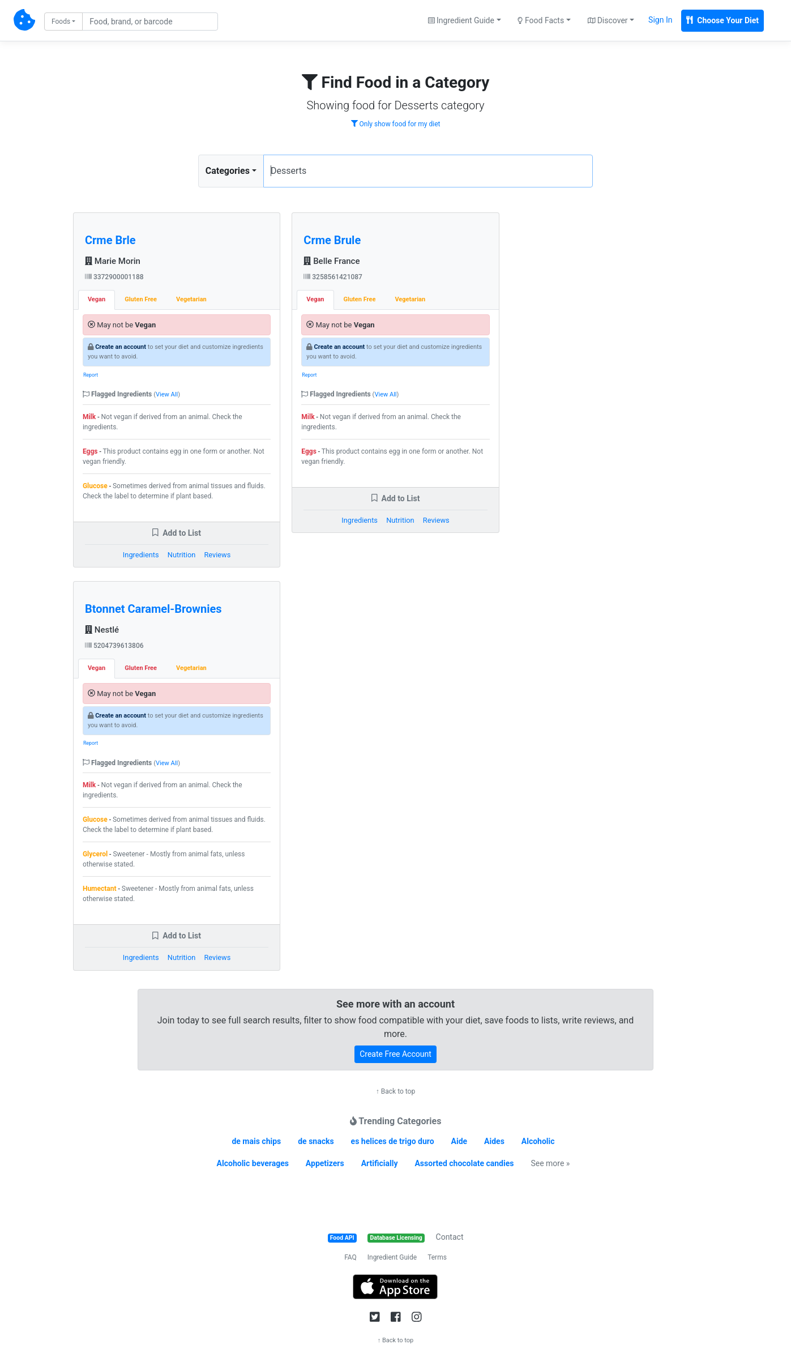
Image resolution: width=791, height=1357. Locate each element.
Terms (437, 1257)
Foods (61, 21)
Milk (89, 417)
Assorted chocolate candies (464, 1163)
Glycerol (95, 854)
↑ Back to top (395, 1091)
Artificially (379, 1163)
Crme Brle (110, 240)
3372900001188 (114, 277)
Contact (450, 1236)
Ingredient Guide (392, 1257)
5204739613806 (114, 646)
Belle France (331, 261)
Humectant (100, 889)
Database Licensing (396, 1237)
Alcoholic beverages (253, 1163)
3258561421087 (332, 277)
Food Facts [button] (541, 20)
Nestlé (102, 630)
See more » (550, 1163)
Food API (342, 1237)
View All (167, 394)
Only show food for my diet (396, 124)
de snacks (315, 1141)
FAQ (350, 1257)
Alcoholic (538, 1141)
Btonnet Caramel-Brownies (153, 609)
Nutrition (181, 555)
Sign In (660, 19)
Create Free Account (395, 1054)
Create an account (120, 347)
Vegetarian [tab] (191, 299)
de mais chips (256, 1141)
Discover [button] (608, 20)
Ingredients (141, 555)
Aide (459, 1141)
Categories (228, 170)
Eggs (90, 451)
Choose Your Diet (722, 20)
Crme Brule (332, 240)
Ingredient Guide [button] (461, 20)
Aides (494, 1141)
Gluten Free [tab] (141, 299)
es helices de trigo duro (392, 1141)
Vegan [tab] (96, 299)
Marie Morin (112, 261)
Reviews (217, 555)
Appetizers (325, 1163)
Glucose (95, 486)
